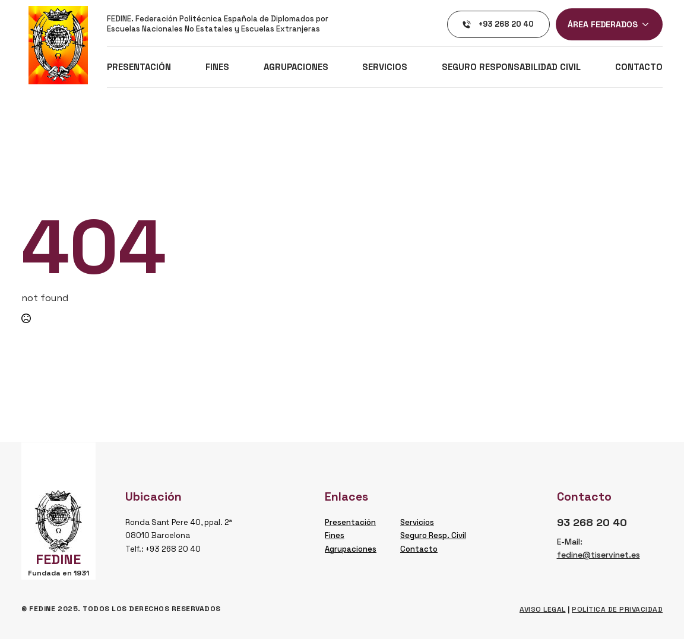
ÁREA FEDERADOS (603, 24)
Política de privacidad (617, 609)
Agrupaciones (296, 66)
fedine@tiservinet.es (598, 554)
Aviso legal (543, 609)
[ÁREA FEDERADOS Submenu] (649, 24)
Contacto (639, 66)
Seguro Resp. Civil (433, 535)
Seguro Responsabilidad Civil (511, 66)
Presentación (139, 66)
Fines (217, 66)
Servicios (384, 66)
